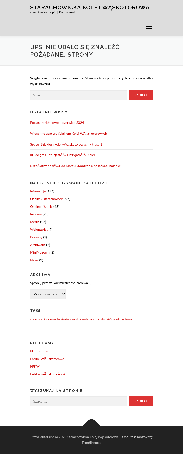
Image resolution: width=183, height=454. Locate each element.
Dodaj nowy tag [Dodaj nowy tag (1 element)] (52, 318)
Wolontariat (39, 229)
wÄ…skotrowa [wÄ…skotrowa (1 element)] (124, 318)
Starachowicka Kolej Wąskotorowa (90, 7)
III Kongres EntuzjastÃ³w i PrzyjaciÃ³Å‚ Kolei (62, 155)
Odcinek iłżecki (41, 207)
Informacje (38, 191)
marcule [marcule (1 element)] (74, 318)
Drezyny (36, 237)
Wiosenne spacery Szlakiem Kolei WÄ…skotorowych (68, 133)
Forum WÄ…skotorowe (47, 359)
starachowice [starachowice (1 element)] (87, 318)
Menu (148, 27)
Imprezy (36, 214)
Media (34, 222)
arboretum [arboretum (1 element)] (36, 318)
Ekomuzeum (39, 351)
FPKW (35, 366)
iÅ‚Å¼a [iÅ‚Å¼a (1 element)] (65, 318)
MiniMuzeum (40, 252)
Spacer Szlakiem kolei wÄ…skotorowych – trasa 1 (66, 144)
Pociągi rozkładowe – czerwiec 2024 (57, 123)
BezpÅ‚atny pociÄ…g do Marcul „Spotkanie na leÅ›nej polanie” (75, 166)
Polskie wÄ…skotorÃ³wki (48, 374)
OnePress (129, 437)
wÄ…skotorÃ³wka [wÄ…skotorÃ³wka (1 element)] (105, 318)
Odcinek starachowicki (47, 199)
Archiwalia (38, 245)
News (34, 260)
